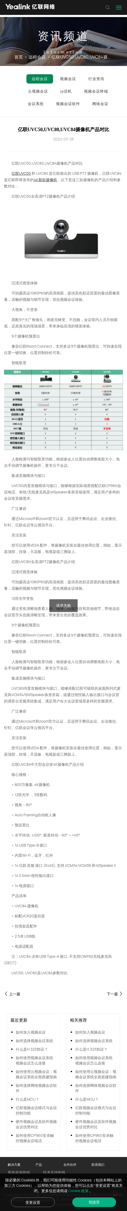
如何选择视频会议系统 (34, 1040)
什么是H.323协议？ (32, 1049)
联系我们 (98, 1164)
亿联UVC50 (21, 173)
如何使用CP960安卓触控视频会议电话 (35, 1138)
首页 (18, 57)
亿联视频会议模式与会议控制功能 (36, 1110)
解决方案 (14, 1164)
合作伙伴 (70, 1164)
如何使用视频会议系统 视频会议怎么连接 (34, 1060)
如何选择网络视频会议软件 (36, 1088)
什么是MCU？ (27, 1099)
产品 (38, 1164)
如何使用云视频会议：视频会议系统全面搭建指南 (36, 1074)
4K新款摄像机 (45, 179)
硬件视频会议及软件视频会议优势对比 (36, 1124)
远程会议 (37, 57)
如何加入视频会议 (31, 1032)
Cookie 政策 (78, 1190)
